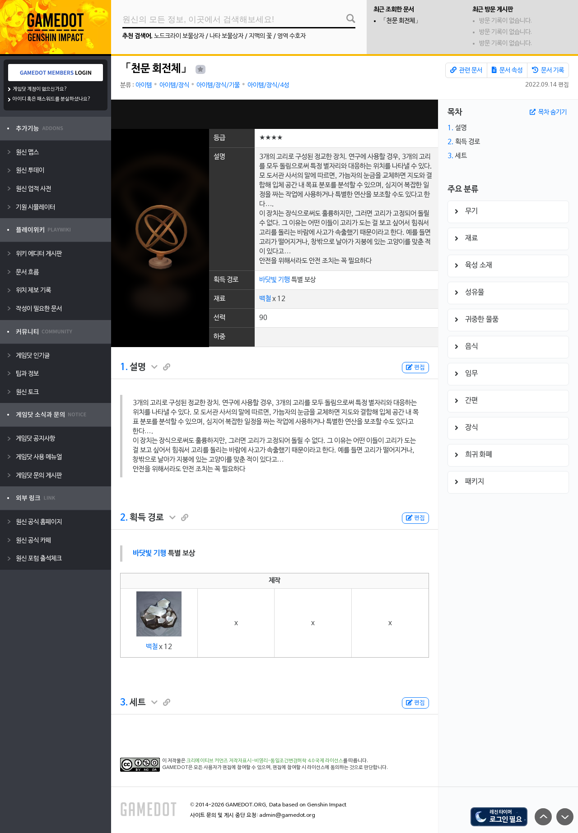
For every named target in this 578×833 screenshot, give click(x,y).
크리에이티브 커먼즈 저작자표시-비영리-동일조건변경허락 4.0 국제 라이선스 (264, 761)
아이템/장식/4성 (268, 85)
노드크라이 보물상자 (179, 36)
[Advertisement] (274, 114)
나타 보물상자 (226, 36)
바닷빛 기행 (274, 280)
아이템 (143, 85)
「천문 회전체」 (400, 21)
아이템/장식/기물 (218, 85)
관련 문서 (466, 70)
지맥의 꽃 (260, 36)
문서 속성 (507, 70)
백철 (265, 298)
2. (124, 518)
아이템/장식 (174, 85)
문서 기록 (548, 70)
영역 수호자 (291, 36)
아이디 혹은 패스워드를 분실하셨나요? (52, 99)
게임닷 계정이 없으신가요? (40, 89)
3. (124, 703)
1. (124, 367)
